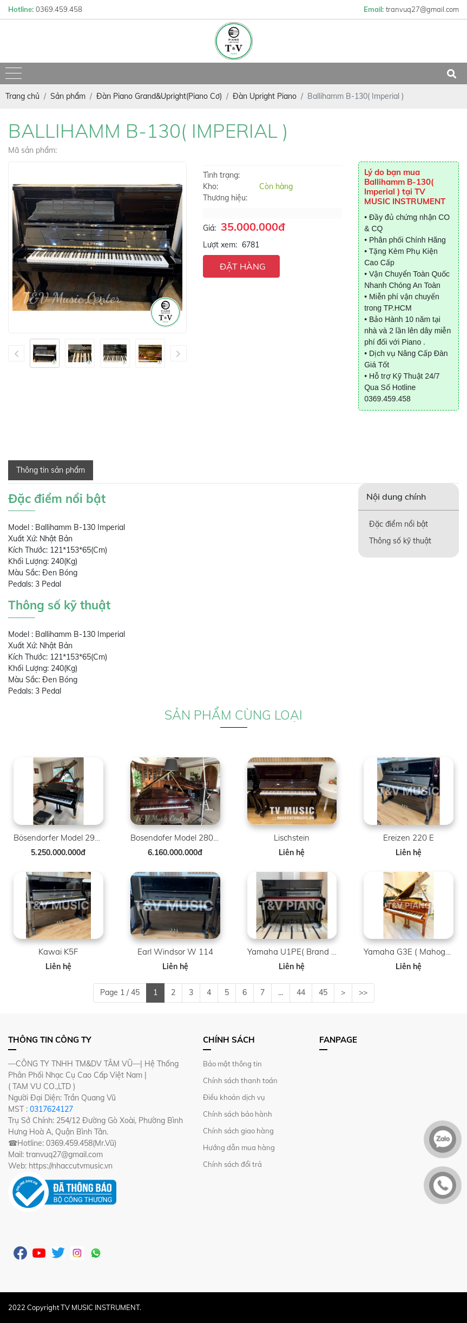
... (280, 992)
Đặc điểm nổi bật (398, 524)
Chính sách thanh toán (240, 1080)
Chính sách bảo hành (237, 1114)
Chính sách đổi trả (232, 1164)
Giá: (209, 228)
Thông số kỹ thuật (400, 541)
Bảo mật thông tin (232, 1063)
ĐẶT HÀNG (243, 266)
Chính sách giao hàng (238, 1130)
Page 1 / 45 (120, 992)
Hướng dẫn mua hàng (239, 1147)
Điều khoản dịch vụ (234, 1097)
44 (301, 992)
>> (363, 992)
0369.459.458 (387, 398)
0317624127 (51, 1109)
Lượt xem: (220, 245)
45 (323, 992)
